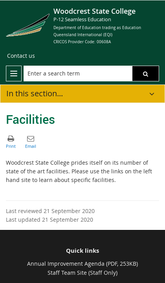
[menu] (14, 73)
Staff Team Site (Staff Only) (82, 272)
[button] (145, 73)
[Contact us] (21, 56)
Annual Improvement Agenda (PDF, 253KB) (82, 263)
